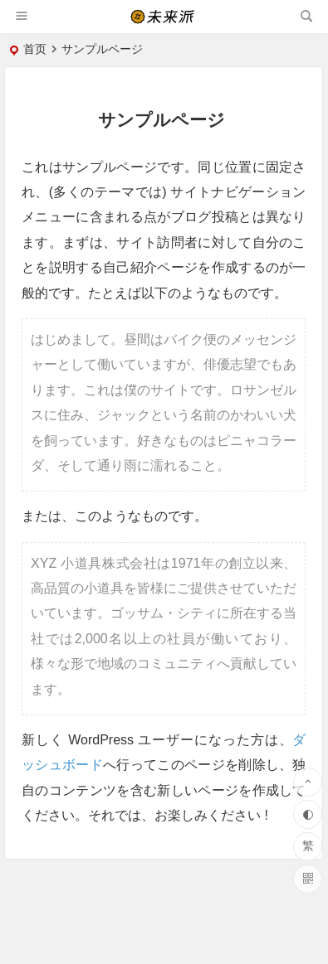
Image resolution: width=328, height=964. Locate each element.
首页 (35, 49)
